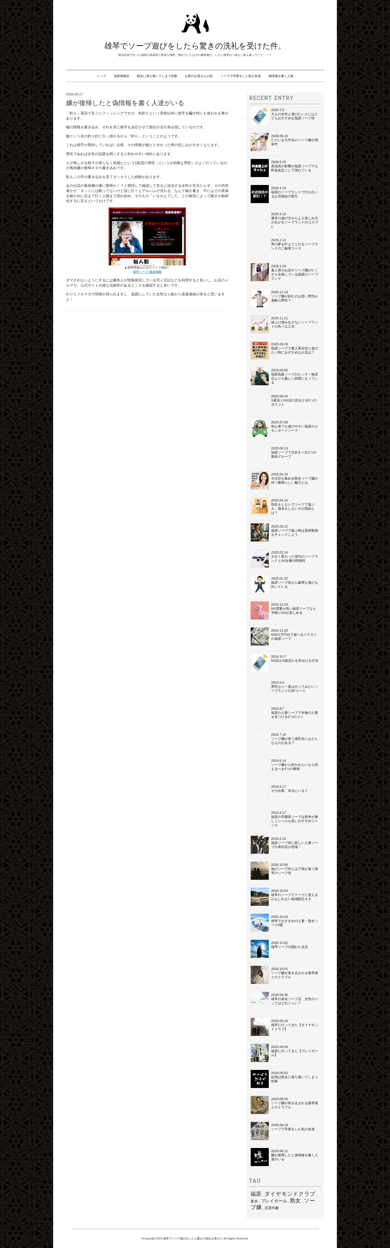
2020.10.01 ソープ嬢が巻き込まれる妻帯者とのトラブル (284, 975)
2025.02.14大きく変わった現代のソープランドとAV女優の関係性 (284, 558)
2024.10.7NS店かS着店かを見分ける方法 (284, 662)
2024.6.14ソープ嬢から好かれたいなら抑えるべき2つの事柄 (284, 766)
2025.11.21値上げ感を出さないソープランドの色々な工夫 (284, 324)
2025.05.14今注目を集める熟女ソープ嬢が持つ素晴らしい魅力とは (284, 480)
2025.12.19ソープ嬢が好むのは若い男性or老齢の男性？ (284, 298)
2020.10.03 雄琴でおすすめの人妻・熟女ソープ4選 (284, 923)
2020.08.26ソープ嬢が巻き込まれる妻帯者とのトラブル (284, 1105)
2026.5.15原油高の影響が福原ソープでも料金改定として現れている (284, 168)
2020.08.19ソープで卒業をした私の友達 (282, 1131)
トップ (101, 76)
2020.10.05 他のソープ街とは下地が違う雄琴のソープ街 (284, 870)
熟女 (295, 1200)
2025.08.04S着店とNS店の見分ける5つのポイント (283, 402)
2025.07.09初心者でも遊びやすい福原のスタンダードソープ (284, 428)
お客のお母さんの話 (199, 76)
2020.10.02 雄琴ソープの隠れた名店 (279, 949)
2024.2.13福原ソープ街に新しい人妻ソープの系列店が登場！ (284, 844)
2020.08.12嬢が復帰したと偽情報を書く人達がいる (284, 1157)
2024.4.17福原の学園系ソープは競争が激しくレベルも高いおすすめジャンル (284, 818)
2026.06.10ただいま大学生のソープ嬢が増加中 (284, 142)
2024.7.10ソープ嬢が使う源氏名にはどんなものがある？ (284, 740)
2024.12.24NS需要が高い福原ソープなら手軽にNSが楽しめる (283, 610)
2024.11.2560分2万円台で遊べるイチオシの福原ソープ (283, 636)
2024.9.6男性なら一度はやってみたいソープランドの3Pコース (284, 688)
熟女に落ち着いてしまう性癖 (157, 76)
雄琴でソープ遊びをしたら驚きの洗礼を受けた (193, 1238)
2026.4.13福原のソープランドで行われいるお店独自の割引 (284, 194)
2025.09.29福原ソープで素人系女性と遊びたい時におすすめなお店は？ (284, 350)
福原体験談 (121, 76)
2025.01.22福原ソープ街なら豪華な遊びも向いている (284, 584)
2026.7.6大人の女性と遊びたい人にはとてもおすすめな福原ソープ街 (284, 116)
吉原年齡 (272, 1208)
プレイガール (274, 1201)
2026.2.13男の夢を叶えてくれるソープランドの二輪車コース (284, 246)
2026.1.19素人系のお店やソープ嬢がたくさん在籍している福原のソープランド (284, 272)
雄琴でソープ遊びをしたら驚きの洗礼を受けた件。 (195, 45)
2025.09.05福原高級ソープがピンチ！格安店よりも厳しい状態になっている (284, 376)
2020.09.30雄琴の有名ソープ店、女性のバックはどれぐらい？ (284, 1001)
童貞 (254, 1201)
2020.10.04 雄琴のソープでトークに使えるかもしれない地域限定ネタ (284, 896)
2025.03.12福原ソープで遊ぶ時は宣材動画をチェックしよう (284, 532)
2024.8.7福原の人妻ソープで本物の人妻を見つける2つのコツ (284, 714)
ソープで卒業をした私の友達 (241, 76)
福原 (255, 1194)
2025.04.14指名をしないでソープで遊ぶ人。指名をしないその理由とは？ (282, 506)
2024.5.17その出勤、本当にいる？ (279, 792)
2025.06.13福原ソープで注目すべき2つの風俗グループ (283, 454)
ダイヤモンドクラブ (289, 1194)
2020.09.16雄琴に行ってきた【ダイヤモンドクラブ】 (284, 1027)
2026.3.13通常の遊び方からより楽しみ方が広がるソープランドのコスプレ (284, 220)
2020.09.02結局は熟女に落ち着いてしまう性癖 (284, 1079)
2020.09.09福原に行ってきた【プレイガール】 (284, 1053)
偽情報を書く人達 (281, 76)
